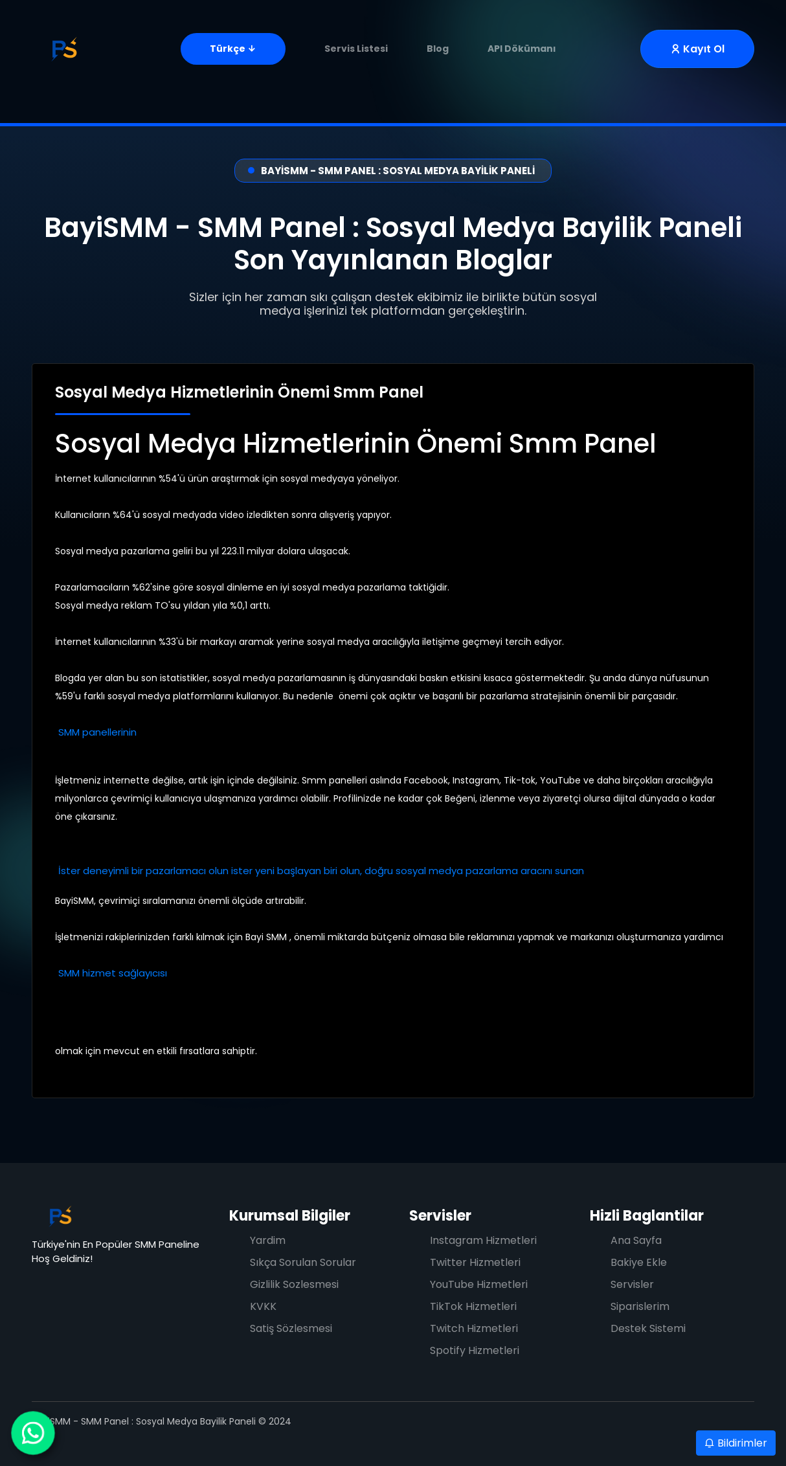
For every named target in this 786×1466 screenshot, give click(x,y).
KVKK (263, 1306)
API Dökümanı (522, 48)
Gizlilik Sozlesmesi (294, 1284)
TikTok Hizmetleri (473, 1306)
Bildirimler (735, 1443)
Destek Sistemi (648, 1328)
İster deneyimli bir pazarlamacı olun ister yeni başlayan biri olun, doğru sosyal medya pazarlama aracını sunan (322, 870)
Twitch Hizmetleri (474, 1328)
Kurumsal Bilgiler (289, 1216)
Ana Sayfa (636, 1240)
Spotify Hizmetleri (474, 1350)
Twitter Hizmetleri (475, 1262)
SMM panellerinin (97, 732)
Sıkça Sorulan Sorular (303, 1262)
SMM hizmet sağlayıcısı (112, 973)
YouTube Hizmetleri (479, 1284)
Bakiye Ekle (639, 1262)
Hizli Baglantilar (647, 1216)
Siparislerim (640, 1306)
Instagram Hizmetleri (483, 1240)
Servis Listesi (356, 48)
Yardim (268, 1240)
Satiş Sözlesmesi (291, 1328)
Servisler (440, 1216)
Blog (438, 48)
